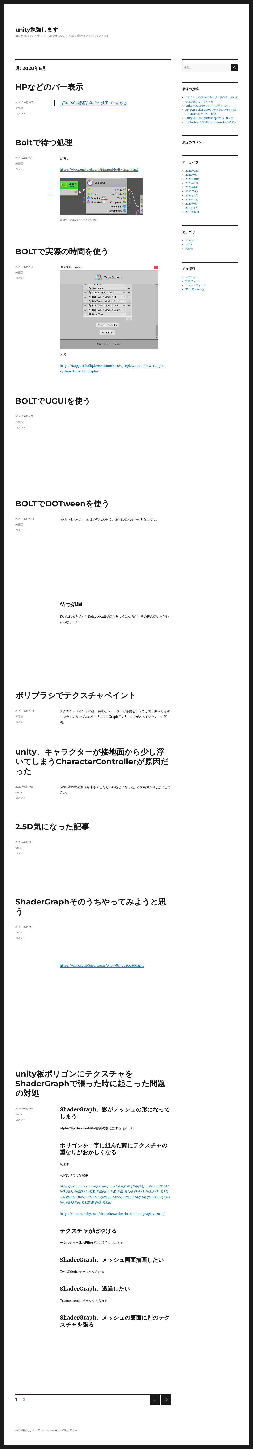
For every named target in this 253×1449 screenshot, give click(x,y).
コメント (20, 113)
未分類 (19, 107)
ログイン (190, 277)
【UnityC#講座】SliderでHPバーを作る (93, 102)
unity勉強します (36, 29)
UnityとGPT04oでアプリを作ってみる (207, 105)
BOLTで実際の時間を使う (62, 251)
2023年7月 (191, 183)
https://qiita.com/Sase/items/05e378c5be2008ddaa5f (102, 965)
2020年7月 (191, 199)
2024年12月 (192, 170)
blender (190, 240)
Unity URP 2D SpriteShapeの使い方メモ (209, 118)
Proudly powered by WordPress (57, 1430)
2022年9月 (192, 191)
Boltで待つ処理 (43, 142)
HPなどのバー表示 (49, 87)
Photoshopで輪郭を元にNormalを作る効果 (211, 122)
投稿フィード (193, 281)
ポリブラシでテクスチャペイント (75, 695)
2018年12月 (192, 212)
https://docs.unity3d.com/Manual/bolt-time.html (99, 169)
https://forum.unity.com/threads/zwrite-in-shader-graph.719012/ (112, 1214)
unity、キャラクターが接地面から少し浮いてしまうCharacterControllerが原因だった (91, 761)
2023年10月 (192, 179)
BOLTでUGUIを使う (52, 401)
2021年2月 (191, 195)
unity (18, 792)
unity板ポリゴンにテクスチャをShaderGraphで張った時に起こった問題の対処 (90, 1083)
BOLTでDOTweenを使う (62, 503)
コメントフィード (195, 285)
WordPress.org (194, 289)
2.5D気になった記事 (52, 826)
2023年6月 (191, 187)
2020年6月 (192, 203)
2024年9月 (192, 174)
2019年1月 (191, 208)
